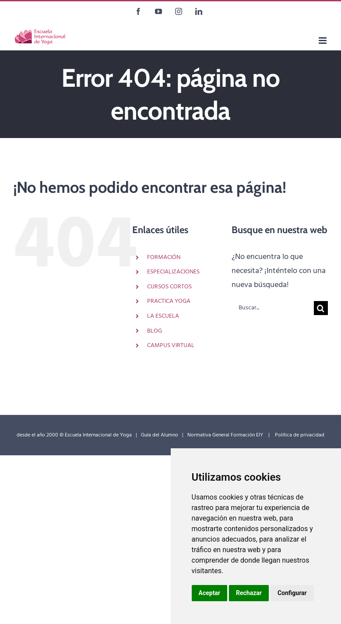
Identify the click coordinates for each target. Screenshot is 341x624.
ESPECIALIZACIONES (173, 272)
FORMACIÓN (163, 257)
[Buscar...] (273, 308)
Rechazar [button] (249, 592)
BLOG (154, 331)
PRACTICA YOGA (168, 301)
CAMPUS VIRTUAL (170, 345)
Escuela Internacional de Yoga (98, 435)
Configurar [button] (292, 592)
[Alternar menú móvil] (323, 40)
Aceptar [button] (210, 592)
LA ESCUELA (163, 316)
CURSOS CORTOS (169, 287)
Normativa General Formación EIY (225, 435)
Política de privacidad (299, 435)
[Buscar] (321, 308)
